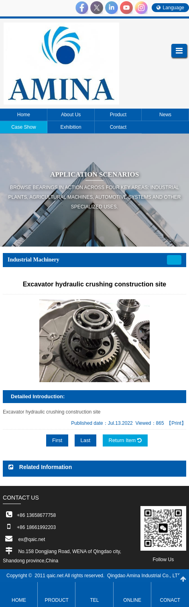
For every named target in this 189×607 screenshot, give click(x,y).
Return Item (125, 440)
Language (170, 7)
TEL (94, 600)
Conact (170, 600)
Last (86, 440)
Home (19, 600)
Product (57, 600)
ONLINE (132, 600)
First (57, 440)
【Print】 (176, 423)
